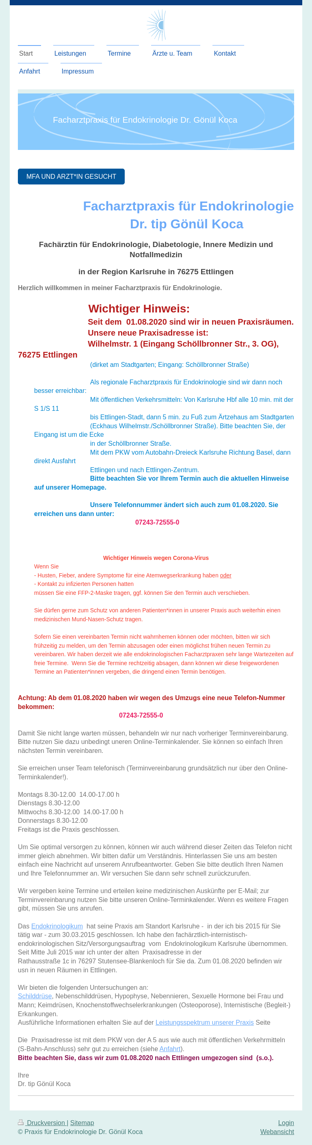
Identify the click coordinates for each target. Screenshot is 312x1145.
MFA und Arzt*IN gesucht (71, 176)
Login (286, 1122)
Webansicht (277, 1131)
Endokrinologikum (57, 926)
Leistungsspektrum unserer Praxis (205, 1022)
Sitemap (82, 1122)
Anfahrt (170, 1048)
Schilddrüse (35, 996)
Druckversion (42, 1122)
